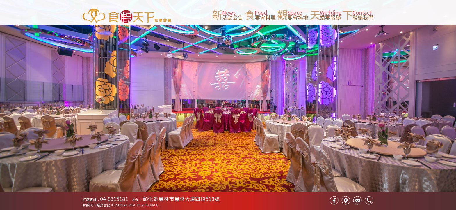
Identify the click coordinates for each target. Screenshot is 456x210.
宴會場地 (297, 17)
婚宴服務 (330, 17)
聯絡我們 (362, 17)
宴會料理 (265, 17)
